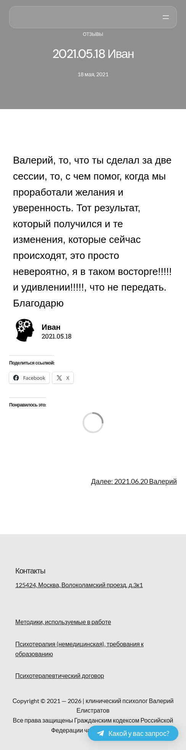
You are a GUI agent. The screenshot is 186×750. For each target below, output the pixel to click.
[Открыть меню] (165, 17)
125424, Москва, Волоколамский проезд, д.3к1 (79, 584)
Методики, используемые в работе (63, 621)
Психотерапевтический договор (59, 675)
